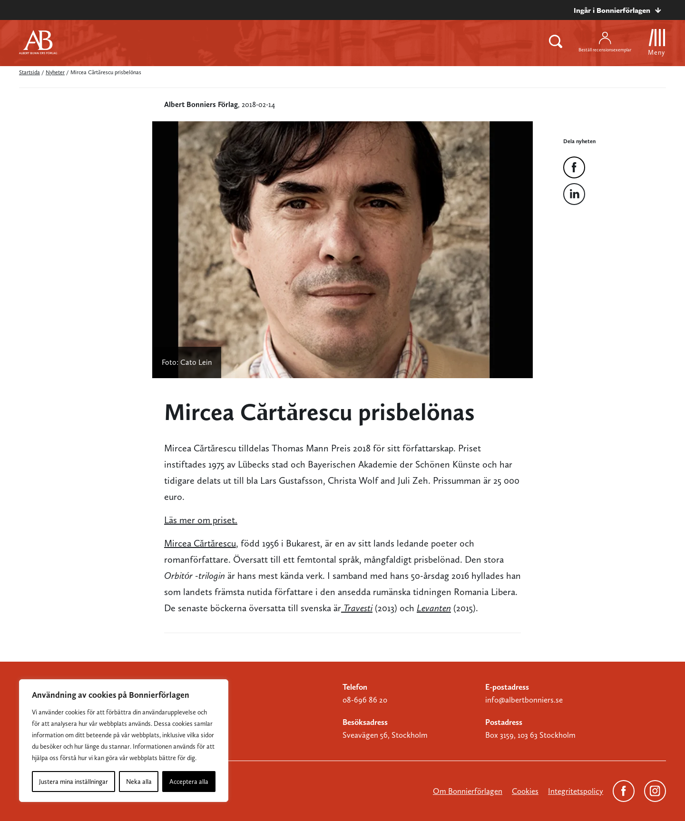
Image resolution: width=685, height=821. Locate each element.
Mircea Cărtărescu (200, 543)
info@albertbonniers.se (524, 699)
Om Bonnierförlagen (467, 791)
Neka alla (139, 781)
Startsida (29, 72)
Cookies (525, 791)
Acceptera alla (188, 781)
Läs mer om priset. (200, 520)
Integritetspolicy (575, 791)
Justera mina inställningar (73, 781)
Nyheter (55, 72)
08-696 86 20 (364, 699)
